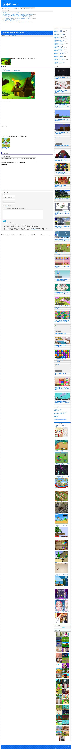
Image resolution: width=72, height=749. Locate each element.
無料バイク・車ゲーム (59, 56)
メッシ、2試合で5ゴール (7, 19)
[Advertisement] (27, 26)
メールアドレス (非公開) (8, 197)
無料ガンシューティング (60, 47)
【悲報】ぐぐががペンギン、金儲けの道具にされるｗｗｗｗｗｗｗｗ (16, 12)
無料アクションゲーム (59, 30)
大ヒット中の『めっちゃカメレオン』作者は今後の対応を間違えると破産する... (18, 16)
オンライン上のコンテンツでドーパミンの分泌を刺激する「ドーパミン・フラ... (18, 18)
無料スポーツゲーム (59, 55)
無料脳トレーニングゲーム (60, 59)
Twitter (56, 416)
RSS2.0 (56, 417)
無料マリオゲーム (58, 50)
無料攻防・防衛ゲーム (59, 40)
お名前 (4, 194)
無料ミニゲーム (58, 63)
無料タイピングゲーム (59, 62)
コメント (15, 208)
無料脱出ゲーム (16, 8)
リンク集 (57, 415)
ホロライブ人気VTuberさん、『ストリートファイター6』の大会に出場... (16, 22)
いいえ (9, 206)
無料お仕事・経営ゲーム (60, 41)
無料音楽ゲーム (58, 60)
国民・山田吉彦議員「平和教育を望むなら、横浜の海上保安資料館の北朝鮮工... (18, 14)
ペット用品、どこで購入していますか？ (10, 20)
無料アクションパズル (59, 33)
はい (5, 206)
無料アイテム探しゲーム (60, 53)
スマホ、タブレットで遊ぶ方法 (61, 412)
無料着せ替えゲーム (59, 36)
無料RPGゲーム (58, 46)
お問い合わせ (57, 410)
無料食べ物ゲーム (58, 44)
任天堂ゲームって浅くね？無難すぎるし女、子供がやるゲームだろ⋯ (16, 15)
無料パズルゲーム (58, 31)
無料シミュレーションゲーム (60, 38)
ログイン (69, 746)
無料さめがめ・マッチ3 (59, 34)
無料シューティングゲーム (60, 52)
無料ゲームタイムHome (7, 8)
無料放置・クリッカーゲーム (60, 43)
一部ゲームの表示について (60, 413)
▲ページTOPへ (65, 744)
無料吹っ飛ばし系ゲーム (60, 49)
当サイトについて (35, 229)
